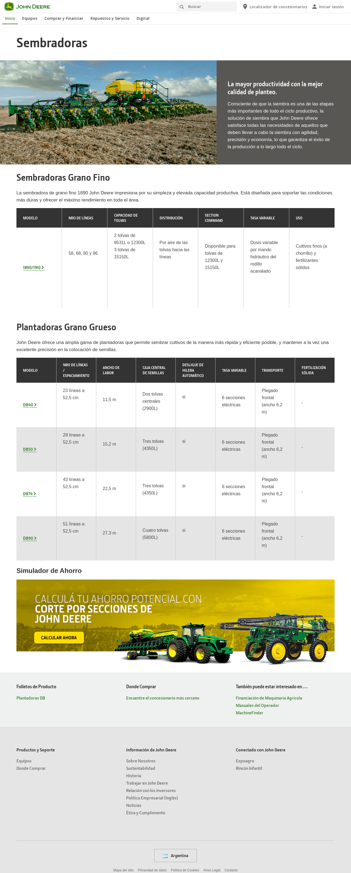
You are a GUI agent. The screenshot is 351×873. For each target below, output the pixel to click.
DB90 (28, 477)
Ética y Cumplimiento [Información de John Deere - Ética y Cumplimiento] (145, 748)
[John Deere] (30, 6)
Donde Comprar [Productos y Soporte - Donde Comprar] (31, 704)
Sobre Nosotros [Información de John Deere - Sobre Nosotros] (140, 696)
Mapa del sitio (123, 806)
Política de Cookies (185, 806)
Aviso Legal (211, 806)
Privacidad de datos (152, 806)
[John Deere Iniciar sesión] (327, 7)
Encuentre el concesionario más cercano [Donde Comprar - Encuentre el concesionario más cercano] (162, 633)
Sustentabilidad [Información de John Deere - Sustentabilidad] (140, 704)
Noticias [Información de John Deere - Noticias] (133, 741)
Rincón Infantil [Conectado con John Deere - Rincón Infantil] (249, 704)
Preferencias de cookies (175, 818)
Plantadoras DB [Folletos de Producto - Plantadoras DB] (30, 633)
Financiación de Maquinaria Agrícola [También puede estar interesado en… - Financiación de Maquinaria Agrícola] (269, 633)
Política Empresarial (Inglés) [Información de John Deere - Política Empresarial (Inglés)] (152, 733)
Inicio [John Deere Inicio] (10, 18)
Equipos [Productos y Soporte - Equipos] (24, 696)
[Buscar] (207, 7)
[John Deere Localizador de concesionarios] (271, 7)
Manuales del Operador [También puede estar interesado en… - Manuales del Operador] (257, 641)
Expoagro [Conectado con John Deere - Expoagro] (245, 696)
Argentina (175, 791)
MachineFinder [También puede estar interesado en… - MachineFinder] (249, 648)
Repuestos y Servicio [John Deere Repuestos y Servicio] (109, 18)
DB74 (28, 440)
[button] (155, 849)
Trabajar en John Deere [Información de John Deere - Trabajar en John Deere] (147, 718)
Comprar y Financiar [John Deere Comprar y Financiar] (63, 18)
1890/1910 (32, 249)
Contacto (231, 806)
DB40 (28, 365)
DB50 (28, 402)
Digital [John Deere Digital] (143, 18)
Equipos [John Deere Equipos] (29, 18)
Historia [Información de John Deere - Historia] (133, 711)
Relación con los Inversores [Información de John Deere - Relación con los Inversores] (151, 726)
